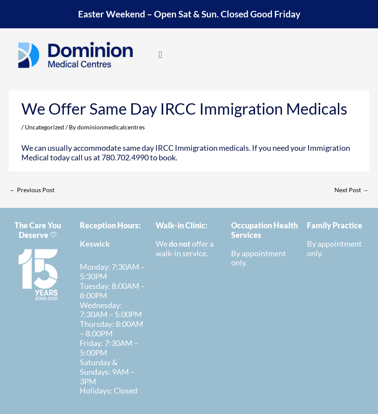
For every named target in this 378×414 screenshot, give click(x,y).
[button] (160, 54)
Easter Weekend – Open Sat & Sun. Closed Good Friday (189, 14)
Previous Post (32, 189)
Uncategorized (44, 127)
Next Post (351, 189)
